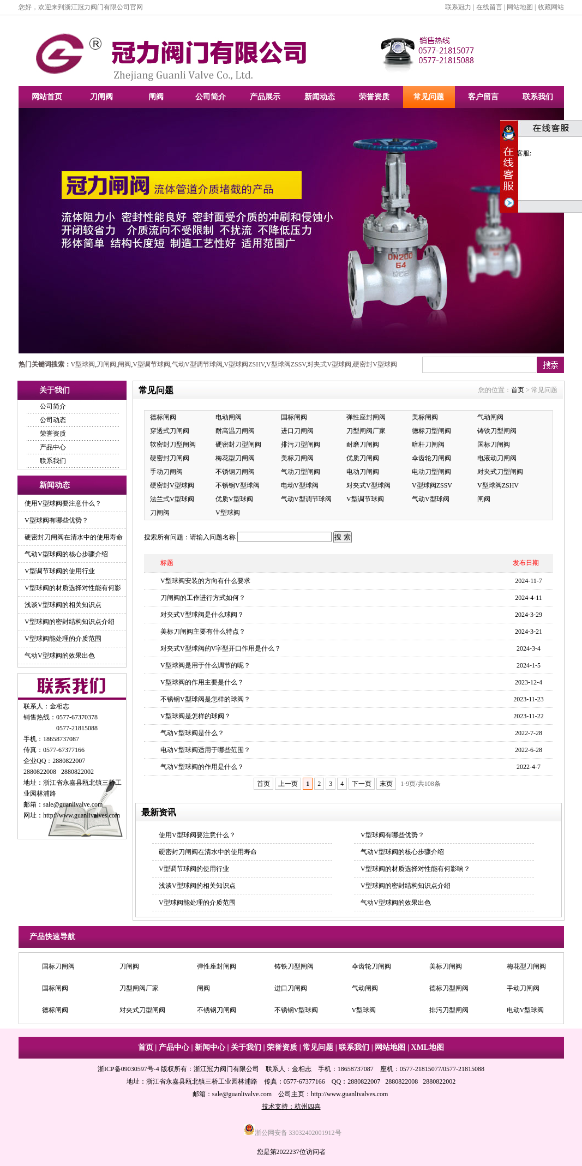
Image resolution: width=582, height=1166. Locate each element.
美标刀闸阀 (297, 458)
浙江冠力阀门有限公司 (226, 1069)
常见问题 (428, 97)
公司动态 (53, 420)
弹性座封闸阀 (366, 417)
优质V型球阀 (234, 499)
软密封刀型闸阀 (173, 444)
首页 (517, 390)
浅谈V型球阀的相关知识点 (63, 605)
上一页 (288, 784)
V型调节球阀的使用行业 (60, 571)
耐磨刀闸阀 (362, 444)
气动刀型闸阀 (300, 472)
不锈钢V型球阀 (237, 485)
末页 (386, 784)
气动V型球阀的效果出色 (60, 655)
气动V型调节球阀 (197, 364)
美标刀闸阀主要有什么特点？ (202, 631)
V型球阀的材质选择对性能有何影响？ (415, 869)
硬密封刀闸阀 (169, 458)
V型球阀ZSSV (285, 364)
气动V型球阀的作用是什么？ (202, 767)
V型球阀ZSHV (244, 364)
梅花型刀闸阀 (235, 458)
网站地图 (520, 7)
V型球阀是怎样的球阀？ (195, 716)
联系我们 (538, 97)
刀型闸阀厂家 (366, 431)
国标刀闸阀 (493, 444)
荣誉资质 (374, 97)
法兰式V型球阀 (172, 499)
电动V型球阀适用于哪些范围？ (205, 750)
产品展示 (265, 97)
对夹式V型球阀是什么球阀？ (202, 614)
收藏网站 (551, 7)
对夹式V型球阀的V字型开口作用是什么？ (220, 648)
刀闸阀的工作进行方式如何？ (202, 598)
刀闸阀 (101, 97)
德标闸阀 (163, 417)
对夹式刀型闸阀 (500, 472)
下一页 (361, 784)
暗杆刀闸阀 (428, 444)
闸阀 (156, 97)
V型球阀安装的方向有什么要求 (205, 581)
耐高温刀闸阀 (235, 431)
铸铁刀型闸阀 (497, 431)
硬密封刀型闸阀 (238, 444)
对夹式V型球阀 (329, 364)
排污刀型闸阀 (300, 444)
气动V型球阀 (430, 499)
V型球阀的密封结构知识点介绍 (70, 622)
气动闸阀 (490, 417)
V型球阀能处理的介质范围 (63, 638)
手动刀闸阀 (166, 472)
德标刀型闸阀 (431, 431)
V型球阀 (83, 364)
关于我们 (246, 1047)
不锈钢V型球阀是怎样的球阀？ (205, 699)
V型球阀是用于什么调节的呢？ (205, 665)
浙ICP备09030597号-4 (128, 1069)
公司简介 (210, 97)
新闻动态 (319, 97)
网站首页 (47, 97)
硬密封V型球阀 (375, 364)
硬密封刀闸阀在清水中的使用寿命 (74, 537)
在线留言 (489, 7)
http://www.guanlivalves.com (81, 815)
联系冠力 (458, 7)
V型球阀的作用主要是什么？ (202, 682)
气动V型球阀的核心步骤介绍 (66, 554)
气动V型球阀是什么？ (192, 733)
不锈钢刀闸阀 (235, 472)
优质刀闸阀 (362, 458)
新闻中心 (210, 1047)
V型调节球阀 (151, 364)
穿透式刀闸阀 (169, 431)
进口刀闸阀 (297, 431)
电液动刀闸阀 (497, 458)
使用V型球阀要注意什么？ (63, 503)
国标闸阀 (294, 417)
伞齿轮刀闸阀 (431, 458)
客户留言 (483, 97)
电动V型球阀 (300, 485)
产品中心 (53, 447)
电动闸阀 (228, 417)
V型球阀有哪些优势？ (56, 520)
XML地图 (428, 1047)
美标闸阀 (425, 417)
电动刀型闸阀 (431, 472)
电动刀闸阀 (362, 472)
